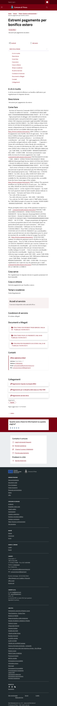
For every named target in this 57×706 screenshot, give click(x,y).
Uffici (9, 495)
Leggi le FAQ (11, 672)
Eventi (10, 550)
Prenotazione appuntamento (15, 676)
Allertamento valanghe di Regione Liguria (19, 611)
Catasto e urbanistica (13, 514)
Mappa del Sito (19, 697)
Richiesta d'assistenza (14, 678)
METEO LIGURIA (12, 658)
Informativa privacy (13, 663)
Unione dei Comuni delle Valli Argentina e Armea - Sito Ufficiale (24, 648)
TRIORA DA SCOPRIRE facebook (16, 643)
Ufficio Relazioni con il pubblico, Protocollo (19, 578)
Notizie (10, 533)
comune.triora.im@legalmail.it (22, 368)
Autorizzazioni (11, 512)
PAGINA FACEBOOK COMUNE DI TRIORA (19, 621)
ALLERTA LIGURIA (13, 638)
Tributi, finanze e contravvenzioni (28, 13)
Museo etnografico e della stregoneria (18, 618)
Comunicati (11, 536)
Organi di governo (12, 488)
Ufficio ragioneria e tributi (18, 358)
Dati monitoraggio (13, 696)
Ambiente (10, 504)
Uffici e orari (11, 581)
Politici (10, 493)
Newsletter (11, 689)
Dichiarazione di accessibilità (15, 661)
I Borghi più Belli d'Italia (14, 633)
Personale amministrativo (15, 490)
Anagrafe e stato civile (14, 507)
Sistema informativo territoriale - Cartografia (19, 646)
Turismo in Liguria (12, 623)
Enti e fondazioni (12, 485)
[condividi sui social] (12, 43)
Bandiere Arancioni (13, 636)
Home (9, 13)
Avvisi (9, 538)
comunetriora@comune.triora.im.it (19, 157)
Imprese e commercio (13, 519)
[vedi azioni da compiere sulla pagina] (33, 43)
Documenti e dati (12, 483)
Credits (37, 696)
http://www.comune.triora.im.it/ (19, 131)
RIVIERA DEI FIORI (13, 631)
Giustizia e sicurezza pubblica (15, 517)
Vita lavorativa (12, 524)
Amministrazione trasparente (15, 670)
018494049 (18, 363)
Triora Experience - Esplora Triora (16, 613)
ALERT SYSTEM (12, 641)
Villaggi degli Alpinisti (13, 626)
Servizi (15, 13)
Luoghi (10, 547)
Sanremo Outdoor (13, 628)
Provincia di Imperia (13, 656)
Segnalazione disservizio (14, 674)
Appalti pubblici (12, 509)
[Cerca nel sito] (46, 7)
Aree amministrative (13, 480)
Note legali (11, 666)
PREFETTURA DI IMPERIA (15, 653)
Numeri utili (11, 583)
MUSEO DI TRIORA (13, 616)
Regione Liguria (11, 2)
